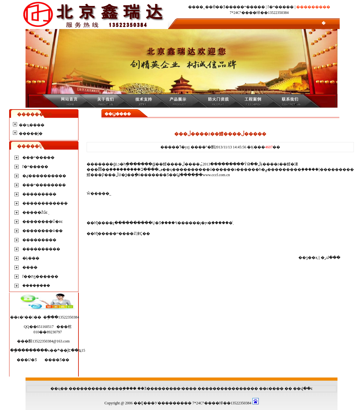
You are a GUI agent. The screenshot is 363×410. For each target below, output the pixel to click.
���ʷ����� (249, 7)
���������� (41, 249)
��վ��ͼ (303, 388)
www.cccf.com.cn (216, 175)
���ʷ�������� (44, 185)
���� (29, 267)
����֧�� (118, 388)
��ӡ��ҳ (308, 257)
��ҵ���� (31, 125)
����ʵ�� (177, 388)
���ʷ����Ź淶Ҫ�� (127, 233)
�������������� (224, 388)
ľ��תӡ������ (40, 276)
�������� (84, 388)
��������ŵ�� (42, 231)
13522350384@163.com (51, 341)
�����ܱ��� (36, 285)
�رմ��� (330, 257)
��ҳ (55, 388)
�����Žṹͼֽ (35, 212)
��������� (39, 194)
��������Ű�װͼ (42, 221)
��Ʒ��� (147, 388)
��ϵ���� (271, 388)
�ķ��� (30, 258)
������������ (45, 203)
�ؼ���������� (44, 176)
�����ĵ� (31, 133)
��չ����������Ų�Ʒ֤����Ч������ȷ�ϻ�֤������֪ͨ (168, 223)
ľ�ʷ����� (281, 7)
